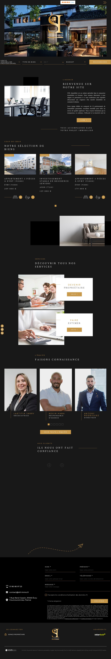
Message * (50, 585)
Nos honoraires (59, 651)
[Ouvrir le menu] (105, 2)
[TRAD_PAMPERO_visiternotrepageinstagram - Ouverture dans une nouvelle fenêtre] (2, 329)
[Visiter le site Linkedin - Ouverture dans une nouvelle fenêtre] (2, 333)
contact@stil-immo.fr (19, 593)
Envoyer (99, 602)
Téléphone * (86, 576)
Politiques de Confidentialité (71, 619)
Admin (83, 651)
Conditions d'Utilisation (86, 619)
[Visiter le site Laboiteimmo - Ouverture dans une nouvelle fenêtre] (10, 651)
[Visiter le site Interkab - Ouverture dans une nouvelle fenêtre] (100, 635)
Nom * (48, 567)
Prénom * (85, 567)
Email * (48, 576)
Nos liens (88, 651)
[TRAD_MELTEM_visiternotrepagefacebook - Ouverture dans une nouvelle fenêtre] (2, 326)
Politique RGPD (96, 651)
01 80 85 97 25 (15, 587)
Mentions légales (75, 651)
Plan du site (67, 651)
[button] (55, 206)
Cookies (104, 650)
